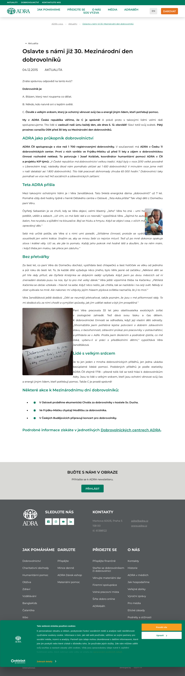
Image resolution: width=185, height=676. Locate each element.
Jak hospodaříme (139, 582)
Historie (132, 567)
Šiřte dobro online (104, 598)
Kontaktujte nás (51, 2)
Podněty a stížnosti (139, 617)
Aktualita (33, 43)
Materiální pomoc (69, 582)
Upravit (161, 644)
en (153, 11)
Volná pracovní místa (106, 591)
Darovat (169, 11)
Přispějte (63, 560)
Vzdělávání (29, 596)
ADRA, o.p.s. (57, 24)
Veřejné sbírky (137, 589)
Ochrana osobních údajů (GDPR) (143, 626)
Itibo (25, 617)
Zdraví (26, 589)
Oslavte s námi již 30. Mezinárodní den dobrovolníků (108, 24)
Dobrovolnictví (30, 2)
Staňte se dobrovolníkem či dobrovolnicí (108, 569)
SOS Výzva (91, 12)
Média (112, 9)
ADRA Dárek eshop (70, 575)
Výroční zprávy (137, 596)
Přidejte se (76, 9)
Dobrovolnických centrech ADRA (131, 430)
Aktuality (12, 2)
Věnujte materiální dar (107, 577)
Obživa (26, 582)
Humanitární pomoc (35, 575)
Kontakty (133, 560)
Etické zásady (136, 610)
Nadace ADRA (31, 624)
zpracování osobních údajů (107, 661)
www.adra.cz (139, 525)
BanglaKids (29, 603)
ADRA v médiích (138, 575)
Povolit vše (161, 636)
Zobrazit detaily (44, 670)
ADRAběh (131, 9)
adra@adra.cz (139, 520)
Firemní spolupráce (105, 584)
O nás (96, 9)
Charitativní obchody (35, 567)
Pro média (134, 603)
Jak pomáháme (48, 9)
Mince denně (66, 567)
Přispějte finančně (104, 560)
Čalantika (28, 610)
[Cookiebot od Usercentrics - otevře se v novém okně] (18, 670)
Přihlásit (92, 488)
